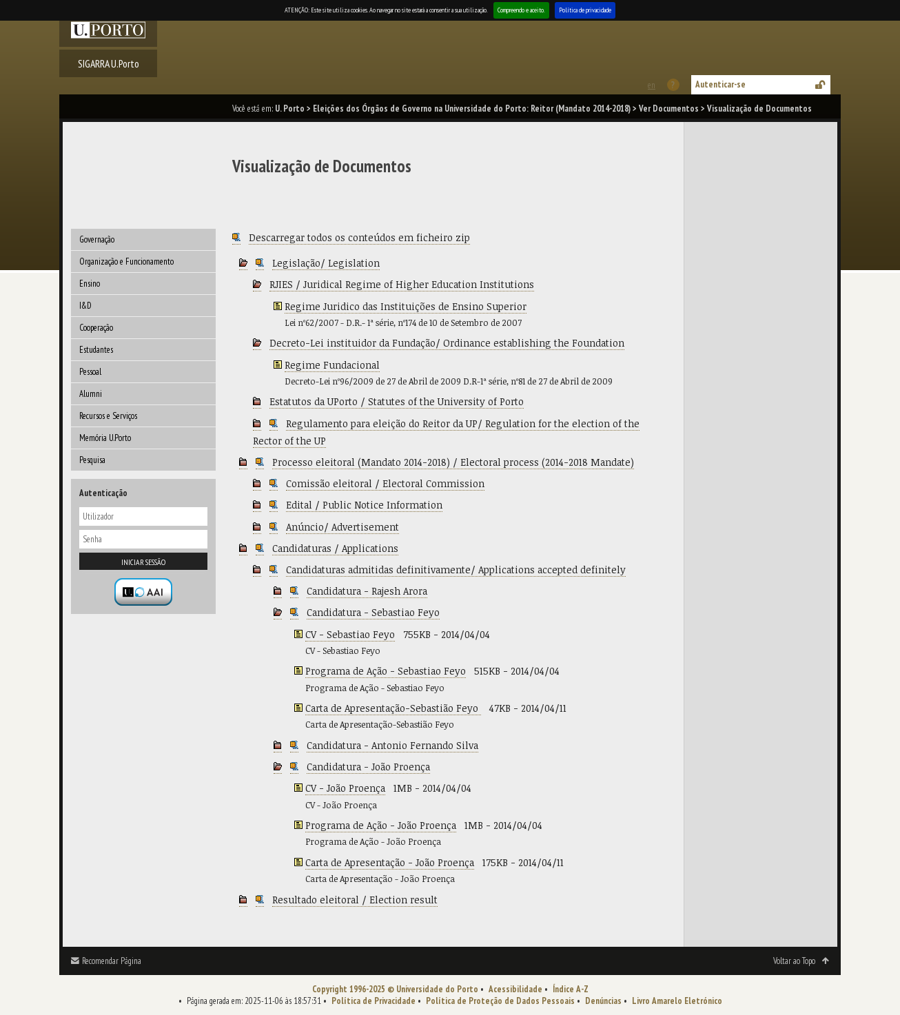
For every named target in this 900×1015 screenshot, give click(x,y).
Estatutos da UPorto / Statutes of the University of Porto (396, 401)
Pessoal (90, 372)
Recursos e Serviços (108, 416)
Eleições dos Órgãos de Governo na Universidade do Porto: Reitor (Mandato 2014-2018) (472, 108)
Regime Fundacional (332, 364)
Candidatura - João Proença (368, 766)
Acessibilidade (515, 989)
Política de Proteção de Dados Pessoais (500, 1001)
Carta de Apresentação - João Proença (389, 862)
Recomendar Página (111, 961)
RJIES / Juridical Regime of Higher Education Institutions (401, 284)
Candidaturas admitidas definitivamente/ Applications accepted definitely (456, 569)
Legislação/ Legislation (326, 262)
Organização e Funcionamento (126, 261)
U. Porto (290, 108)
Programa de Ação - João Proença (380, 825)
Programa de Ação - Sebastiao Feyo (385, 670)
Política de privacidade (585, 10)
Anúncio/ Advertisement (342, 526)
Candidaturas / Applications (335, 548)
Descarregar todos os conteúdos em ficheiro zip (359, 237)
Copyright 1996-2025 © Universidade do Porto (395, 989)
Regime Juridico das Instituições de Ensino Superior (405, 306)
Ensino (89, 283)
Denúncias (603, 1001)
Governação (96, 239)
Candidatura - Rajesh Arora (367, 590)
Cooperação (96, 328)
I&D (85, 305)
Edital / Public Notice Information (364, 504)
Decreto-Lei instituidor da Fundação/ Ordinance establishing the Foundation (446, 342)
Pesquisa (92, 460)
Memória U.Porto (105, 438)
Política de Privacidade (373, 1001)
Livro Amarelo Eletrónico (677, 1001)
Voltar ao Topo (794, 961)
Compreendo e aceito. (521, 10)
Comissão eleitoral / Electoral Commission (385, 483)
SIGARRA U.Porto (108, 63)
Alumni (90, 394)
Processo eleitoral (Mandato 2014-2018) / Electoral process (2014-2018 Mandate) (453, 462)
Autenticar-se (720, 84)
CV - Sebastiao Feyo (350, 634)
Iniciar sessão (143, 562)
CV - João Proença (345, 787)
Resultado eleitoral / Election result (355, 899)
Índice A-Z (571, 989)
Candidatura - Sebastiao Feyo (373, 612)
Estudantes (96, 350)
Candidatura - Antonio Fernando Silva (392, 745)
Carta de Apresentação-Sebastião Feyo (393, 708)
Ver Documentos (669, 108)
